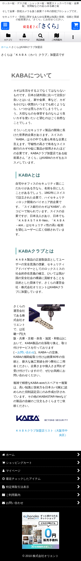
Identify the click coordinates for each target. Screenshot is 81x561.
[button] (5, 26)
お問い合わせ (26, 352)
